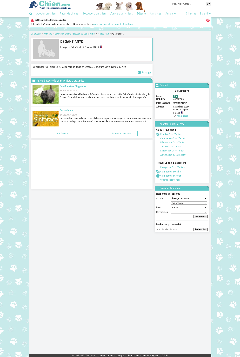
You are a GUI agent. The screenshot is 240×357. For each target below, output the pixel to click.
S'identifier (205, 13)
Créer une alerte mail (168, 179)
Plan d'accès (182, 115)
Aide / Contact (106, 355)
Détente (141, 13)
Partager (144, 72)
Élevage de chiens (62, 33)
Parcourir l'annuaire (121, 133)
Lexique (120, 355)
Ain (107, 33)
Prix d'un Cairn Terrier (168, 134)
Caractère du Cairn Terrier (170, 138)
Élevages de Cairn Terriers (170, 167)
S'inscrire (191, 13)
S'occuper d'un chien (94, 13)
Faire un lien (133, 355)
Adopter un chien (46, 13)
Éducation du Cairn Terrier (170, 142)
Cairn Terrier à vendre (168, 171)
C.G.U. (165, 355)
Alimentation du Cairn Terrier (171, 154)
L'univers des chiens (121, 13)
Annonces (155, 13)
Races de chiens (69, 13)
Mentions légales (150, 355)
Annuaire (171, 13)
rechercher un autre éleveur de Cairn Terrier (113, 24)
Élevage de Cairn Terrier (84, 33)
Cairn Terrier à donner (168, 175)
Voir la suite (62, 133)
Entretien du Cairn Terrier (170, 150)
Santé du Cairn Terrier (168, 146)
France (101, 33)
